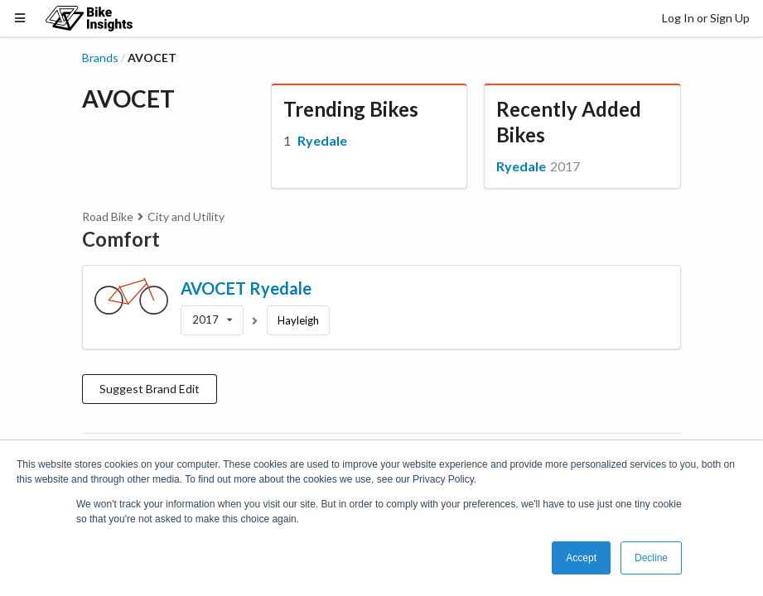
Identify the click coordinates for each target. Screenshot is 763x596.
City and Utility (186, 216)
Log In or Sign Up (706, 18)
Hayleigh (298, 320)
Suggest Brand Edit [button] (149, 389)
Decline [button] (651, 558)
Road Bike (107, 216)
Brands (100, 57)
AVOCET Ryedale (246, 288)
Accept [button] (581, 558)
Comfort (121, 239)
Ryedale (322, 140)
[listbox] (212, 320)
